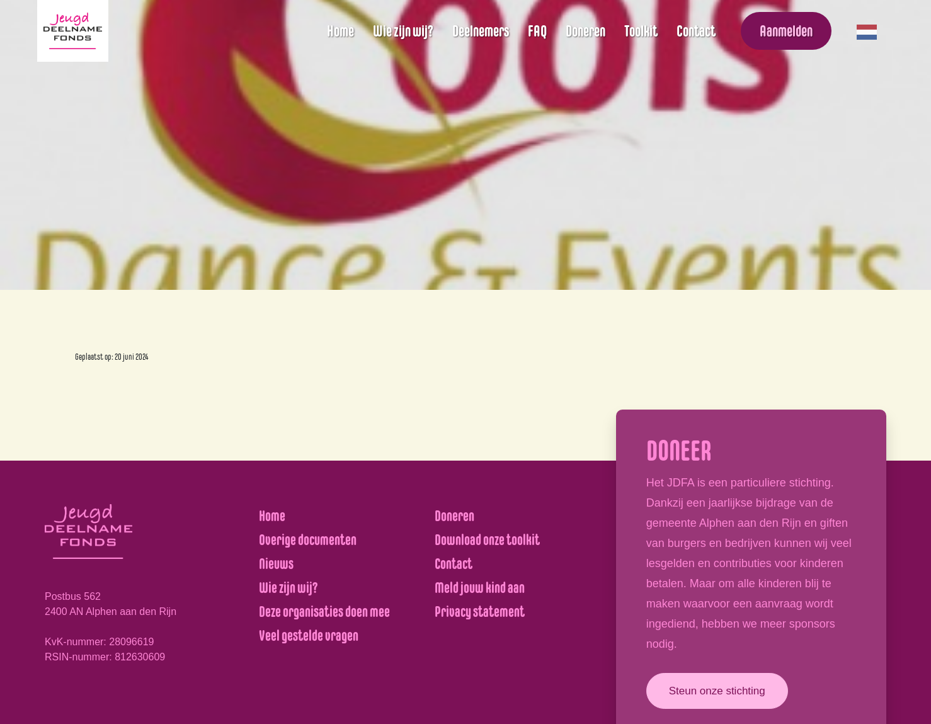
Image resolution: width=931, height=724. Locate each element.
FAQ (537, 31)
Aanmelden (786, 31)
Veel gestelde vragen (308, 635)
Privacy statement (480, 611)
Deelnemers (480, 31)
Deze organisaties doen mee (324, 611)
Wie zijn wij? (403, 31)
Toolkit (641, 31)
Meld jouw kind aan (480, 587)
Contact (696, 31)
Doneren (585, 31)
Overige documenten (308, 539)
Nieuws (276, 563)
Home (340, 31)
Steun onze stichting (717, 691)
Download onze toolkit (487, 539)
